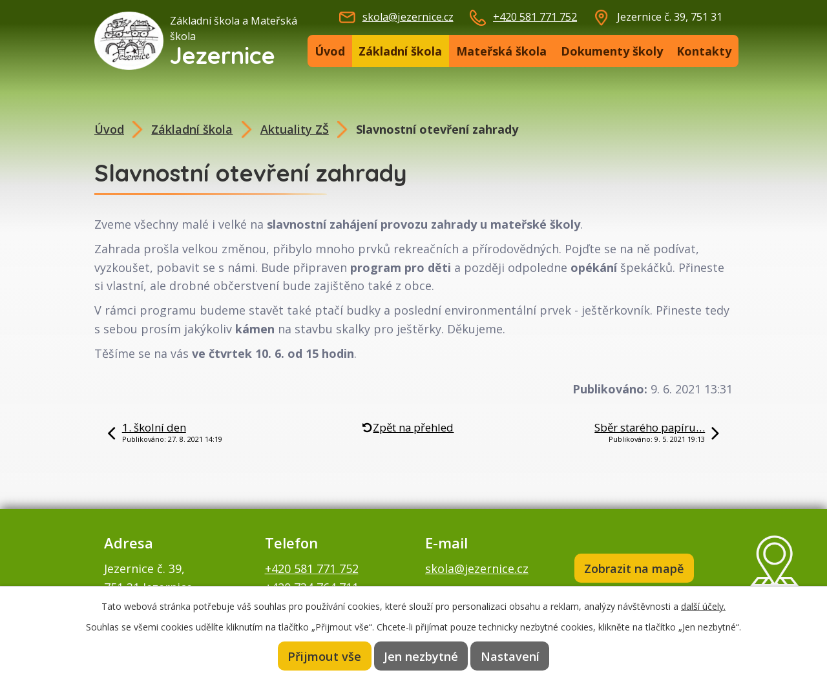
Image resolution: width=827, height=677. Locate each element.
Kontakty (703, 51)
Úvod (330, 51)
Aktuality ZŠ (294, 129)
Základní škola (400, 51)
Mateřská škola (501, 51)
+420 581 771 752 (535, 17)
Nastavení (510, 655)
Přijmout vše (324, 655)
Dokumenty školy (612, 51)
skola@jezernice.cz (408, 17)
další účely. (703, 605)
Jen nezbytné (421, 655)
